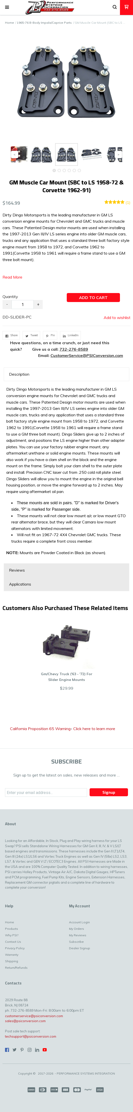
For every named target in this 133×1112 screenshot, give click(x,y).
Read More (12, 277)
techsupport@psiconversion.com (30, 1036)
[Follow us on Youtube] (45, 1050)
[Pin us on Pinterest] (22, 1050)
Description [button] (19, 374)
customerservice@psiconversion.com (34, 1016)
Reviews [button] (17, 570)
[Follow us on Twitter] (15, 1050)
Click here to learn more (94, 728)
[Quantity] (23, 304)
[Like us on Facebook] (7, 1050)
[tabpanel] (66, 472)
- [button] (7, 304)
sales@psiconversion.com (25, 1021)
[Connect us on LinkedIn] (37, 1050)
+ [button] (38, 304)
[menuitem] (23, 923)
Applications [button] (20, 584)
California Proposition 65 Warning (40, 728)
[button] (7, 7)
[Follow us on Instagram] (30, 1050)
